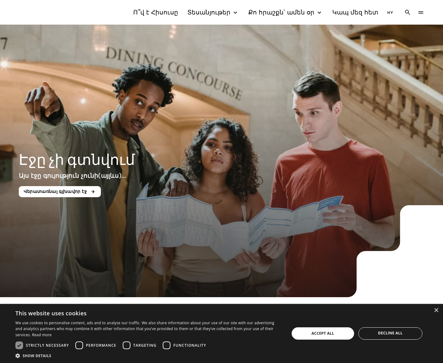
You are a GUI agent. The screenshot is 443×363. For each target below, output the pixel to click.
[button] (148, 355)
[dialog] (221, 333)
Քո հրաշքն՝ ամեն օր (285, 12)
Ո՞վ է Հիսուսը (155, 12)
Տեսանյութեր (213, 12)
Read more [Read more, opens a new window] (42, 334)
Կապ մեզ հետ (355, 12)
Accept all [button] (322, 333)
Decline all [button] (390, 333)
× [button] (436, 310)
